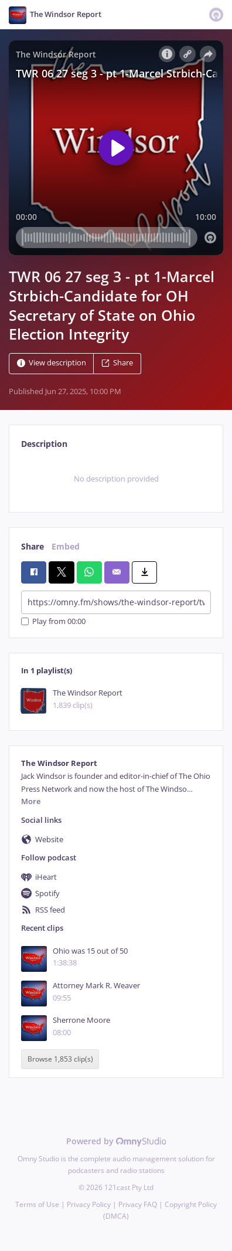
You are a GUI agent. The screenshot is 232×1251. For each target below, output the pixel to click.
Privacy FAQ (137, 1204)
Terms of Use (37, 1204)
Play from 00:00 (53, 621)
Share (117, 363)
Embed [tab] (66, 546)
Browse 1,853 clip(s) (60, 1059)
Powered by (116, 1141)
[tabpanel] (116, 479)
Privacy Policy (89, 1204)
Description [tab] (44, 443)
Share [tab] (32, 546)
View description (51, 363)
